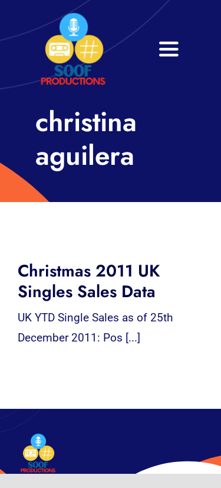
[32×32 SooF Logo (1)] (73, 17)
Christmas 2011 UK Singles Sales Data (89, 281)
